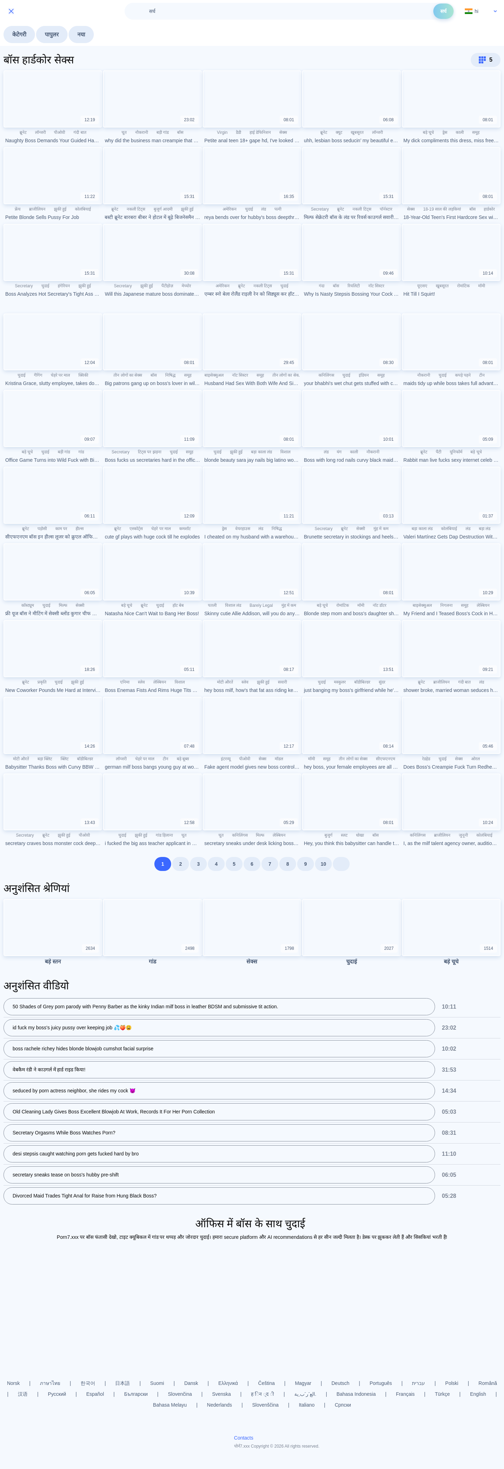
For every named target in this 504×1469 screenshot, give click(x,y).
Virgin (222, 132)
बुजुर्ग (328, 835)
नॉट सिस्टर (376, 285)
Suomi (157, 1383)
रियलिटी (354, 285)
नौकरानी (141, 132)
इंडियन (364, 375)
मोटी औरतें (225, 682)
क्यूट (339, 132)
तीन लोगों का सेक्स (127, 375)
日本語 (122, 1383)
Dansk (191, 1383)
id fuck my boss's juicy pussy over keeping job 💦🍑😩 (72, 1028)
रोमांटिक (463, 285)
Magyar (303, 1383)
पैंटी (438, 451)
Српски (343, 1405)
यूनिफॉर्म (456, 451)
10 (323, 864)
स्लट (344, 835)
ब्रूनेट (23, 132)
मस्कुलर (340, 682)
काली (460, 132)
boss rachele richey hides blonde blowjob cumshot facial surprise (83, 1049)
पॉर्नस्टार (386, 209)
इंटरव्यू (226, 758)
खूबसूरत (357, 132)
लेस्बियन (483, 605)
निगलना (446, 605)
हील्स (80, 528)
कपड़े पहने (463, 375)
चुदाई (249, 209)
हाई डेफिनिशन (260, 132)
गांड (81, 451)
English (478, 1394)
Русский (57, 1394)
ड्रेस (444, 132)
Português (381, 1383)
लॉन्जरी (40, 132)
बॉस (180, 132)
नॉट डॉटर (379, 605)
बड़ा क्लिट (44, 758)
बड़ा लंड (484, 528)
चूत (124, 132)
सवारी (282, 682)
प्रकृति (42, 682)
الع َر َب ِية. (305, 1394)
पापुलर (52, 34)
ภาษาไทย (50, 1383)
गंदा (321, 285)
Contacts (243, 1438)
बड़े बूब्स (183, 758)
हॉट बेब (178, 605)
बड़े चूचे (428, 132)
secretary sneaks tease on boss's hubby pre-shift (66, 1175)
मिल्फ (63, 605)
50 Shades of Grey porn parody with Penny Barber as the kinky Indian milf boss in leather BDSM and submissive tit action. (145, 1007)
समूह (475, 132)
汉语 (23, 1394)
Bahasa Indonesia (356, 1394)
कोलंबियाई (83, 209)
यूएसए (422, 285)
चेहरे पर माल (60, 375)
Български (136, 1394)
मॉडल (279, 758)
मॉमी (481, 285)
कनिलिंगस (326, 375)
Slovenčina (180, 1394)
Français (405, 1394)
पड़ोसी (42, 528)
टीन (482, 375)
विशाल (285, 451)
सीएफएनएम (385, 758)
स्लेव (141, 682)
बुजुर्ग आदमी (163, 209)
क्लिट (65, 758)
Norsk (13, 1383)
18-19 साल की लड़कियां (442, 209)
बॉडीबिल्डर (362, 682)
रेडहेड (426, 758)
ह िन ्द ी (262, 1394)
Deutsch (340, 1383)
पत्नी (277, 209)
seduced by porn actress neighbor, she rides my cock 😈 (74, 1091)
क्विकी (83, 375)
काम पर (61, 528)
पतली (212, 605)
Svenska (221, 1394)
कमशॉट (185, 528)
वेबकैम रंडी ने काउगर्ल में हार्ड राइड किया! (49, 1070)
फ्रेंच (18, 209)
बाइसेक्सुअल (214, 375)
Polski (451, 1383)
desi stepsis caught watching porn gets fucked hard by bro (76, 1154)
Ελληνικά (228, 1383)
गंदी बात (80, 132)
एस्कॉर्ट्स (136, 528)
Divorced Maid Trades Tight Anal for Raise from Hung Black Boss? (85, 1196)
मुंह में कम (380, 528)
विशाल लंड (233, 605)
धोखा (360, 835)
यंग (339, 451)
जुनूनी (463, 835)
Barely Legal (261, 605)
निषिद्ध (170, 375)
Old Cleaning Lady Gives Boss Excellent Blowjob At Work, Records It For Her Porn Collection (114, 1112)
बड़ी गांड (162, 132)
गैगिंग (38, 375)
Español (95, 1394)
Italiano (307, 1405)
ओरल (475, 758)
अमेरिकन (230, 209)
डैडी (238, 132)
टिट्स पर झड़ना (149, 451)
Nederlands (219, 1405)
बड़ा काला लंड (261, 451)
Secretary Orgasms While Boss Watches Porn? (64, 1133)
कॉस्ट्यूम (27, 605)
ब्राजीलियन (37, 209)
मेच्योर (186, 285)
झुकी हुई (60, 209)
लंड (263, 209)
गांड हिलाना (164, 835)
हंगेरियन (64, 285)
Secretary (320, 209)
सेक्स (283, 132)
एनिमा (125, 682)
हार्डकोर (489, 209)
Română (487, 1383)
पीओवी (59, 132)
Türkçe (442, 1394)
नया (81, 34)
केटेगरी (19, 34)
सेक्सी (360, 528)
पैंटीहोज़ (167, 285)
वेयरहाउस (242, 528)
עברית (418, 1383)
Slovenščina (265, 1405)
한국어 (87, 1383)
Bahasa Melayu (170, 1405)
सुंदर (382, 682)
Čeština (266, 1383)
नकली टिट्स (136, 209)
